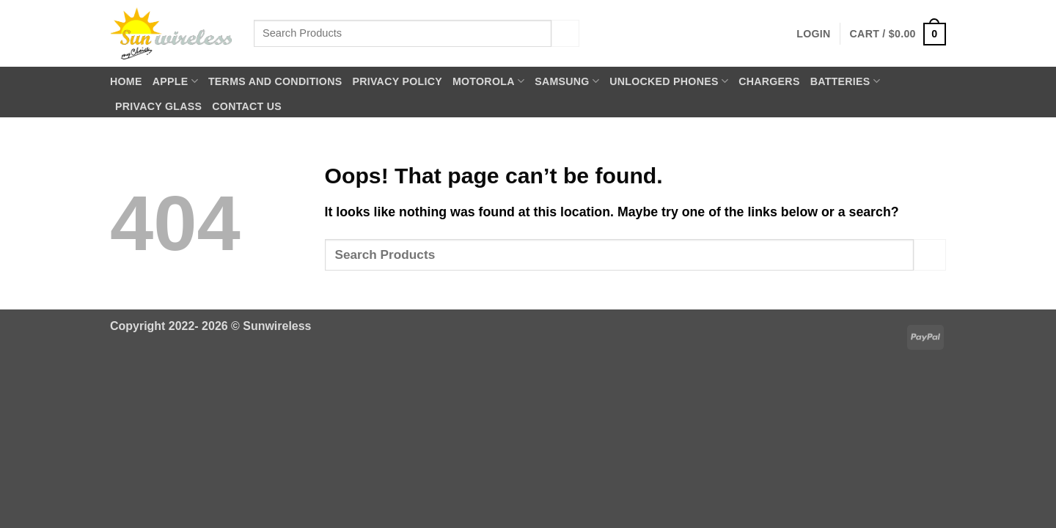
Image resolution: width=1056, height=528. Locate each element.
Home (126, 81)
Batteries (845, 81)
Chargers (768, 81)
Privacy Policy (397, 81)
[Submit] (565, 33)
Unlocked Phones (668, 81)
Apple (175, 81)
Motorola (488, 81)
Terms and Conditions (275, 81)
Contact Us (247, 106)
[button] (813, 33)
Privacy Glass (158, 106)
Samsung (567, 81)
